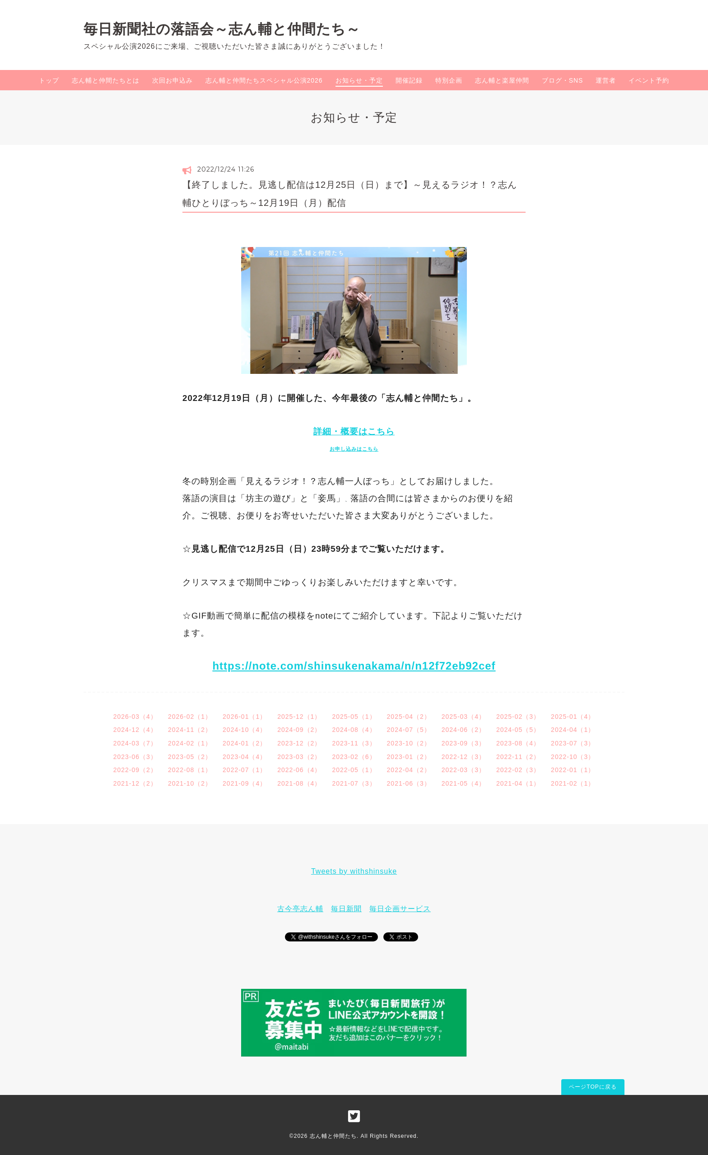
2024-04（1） (573, 729)
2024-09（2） (299, 729)
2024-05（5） (518, 729)
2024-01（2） (244, 743)
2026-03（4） (135, 716)
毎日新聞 (346, 909)
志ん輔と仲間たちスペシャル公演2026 (264, 80)
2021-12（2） (135, 783)
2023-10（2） (409, 743)
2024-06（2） (463, 729)
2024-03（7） (135, 743)
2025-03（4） (463, 716)
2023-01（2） (409, 756)
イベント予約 (649, 80)
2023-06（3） (135, 756)
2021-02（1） (573, 783)
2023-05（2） (190, 756)
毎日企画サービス (400, 909)
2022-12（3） (463, 756)
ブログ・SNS (562, 80)
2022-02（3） (518, 769)
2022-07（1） (244, 769)
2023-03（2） (299, 756)
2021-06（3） (409, 783)
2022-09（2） (135, 769)
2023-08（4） (518, 743)
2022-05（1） (354, 769)
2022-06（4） (299, 769)
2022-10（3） (573, 756)
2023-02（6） (354, 756)
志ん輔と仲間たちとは (106, 80)
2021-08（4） (299, 783)
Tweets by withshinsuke (354, 871)
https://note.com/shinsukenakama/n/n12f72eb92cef (353, 666)
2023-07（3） (573, 743)
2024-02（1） (190, 743)
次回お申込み (172, 80)
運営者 (606, 80)
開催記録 (409, 80)
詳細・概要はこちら (354, 431)
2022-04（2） (409, 769)
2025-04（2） (409, 716)
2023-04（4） (244, 756)
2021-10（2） (190, 783)
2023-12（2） (299, 743)
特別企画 (448, 80)
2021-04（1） (518, 783)
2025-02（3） (518, 716)
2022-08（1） (190, 769)
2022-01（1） (573, 769)
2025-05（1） (354, 716)
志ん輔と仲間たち (333, 1136)
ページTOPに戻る (592, 1087)
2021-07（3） (354, 783)
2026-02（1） (190, 716)
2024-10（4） (244, 729)
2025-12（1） (299, 716)
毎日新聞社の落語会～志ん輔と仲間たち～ (222, 28)
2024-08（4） (354, 729)
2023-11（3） (354, 743)
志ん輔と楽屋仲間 (502, 80)
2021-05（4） (463, 783)
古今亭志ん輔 (300, 909)
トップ (49, 80)
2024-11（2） (190, 729)
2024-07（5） (409, 729)
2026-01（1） (244, 716)
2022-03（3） (463, 769)
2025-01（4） (573, 716)
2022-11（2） (518, 756)
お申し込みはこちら (354, 449)
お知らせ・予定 (359, 80)
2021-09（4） (244, 783)
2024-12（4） (135, 729)
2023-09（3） (463, 743)
